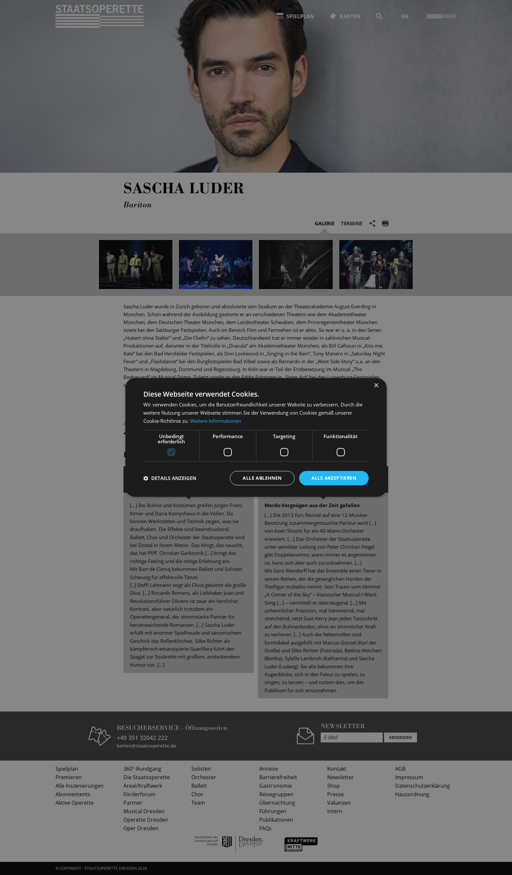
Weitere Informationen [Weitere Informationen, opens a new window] (215, 421)
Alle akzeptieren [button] (334, 478)
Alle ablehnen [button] (262, 478)
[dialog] (256, 437)
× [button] (376, 385)
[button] (169, 478)
